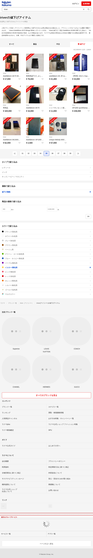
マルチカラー (46, 294)
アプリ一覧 (52, 534)
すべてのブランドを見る (46, 395)
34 (40, 153)
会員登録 (86, 4)
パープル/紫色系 (46, 263)
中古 (58, 44)
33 (35, 153)
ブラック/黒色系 (46, 232)
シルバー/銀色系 (46, 285)
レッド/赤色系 (46, 276)
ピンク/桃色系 (46, 272)
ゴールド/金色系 (46, 290)
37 (58, 153)
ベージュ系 (46, 249)
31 (23, 153)
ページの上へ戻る (46, 544)
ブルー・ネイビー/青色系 (46, 258)
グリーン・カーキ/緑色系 (46, 254)
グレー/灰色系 (46, 241)
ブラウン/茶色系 (46, 245)
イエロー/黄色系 (46, 267)
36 (52, 153)
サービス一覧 (6, 534)
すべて (11, 44)
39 (70, 153)
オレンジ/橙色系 (46, 281)
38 (64, 153)
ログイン (75, 4)
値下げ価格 (46, 192)
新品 (35, 44)
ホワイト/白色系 (46, 236)
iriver (4, 73)
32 (28, 153)
